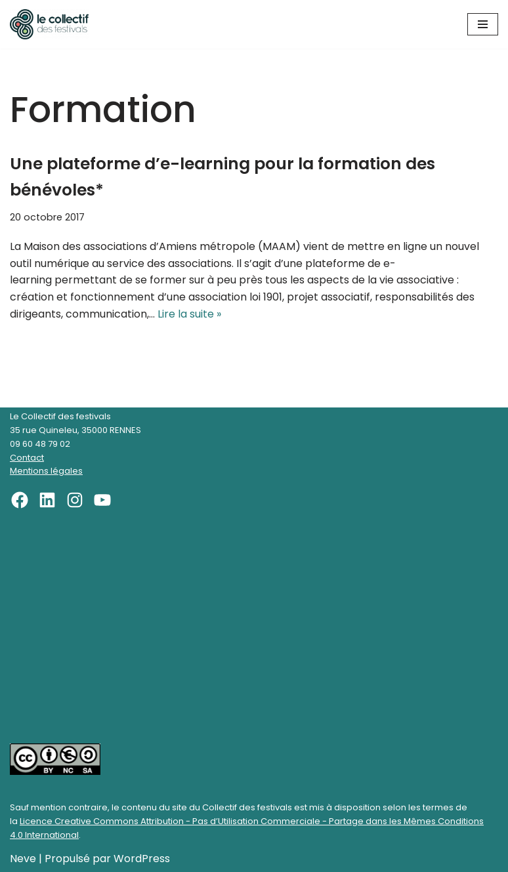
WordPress (142, 858)
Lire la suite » (189, 314)
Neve (23, 858)
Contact (27, 457)
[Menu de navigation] (482, 24)
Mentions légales (46, 471)
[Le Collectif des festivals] (49, 24)
